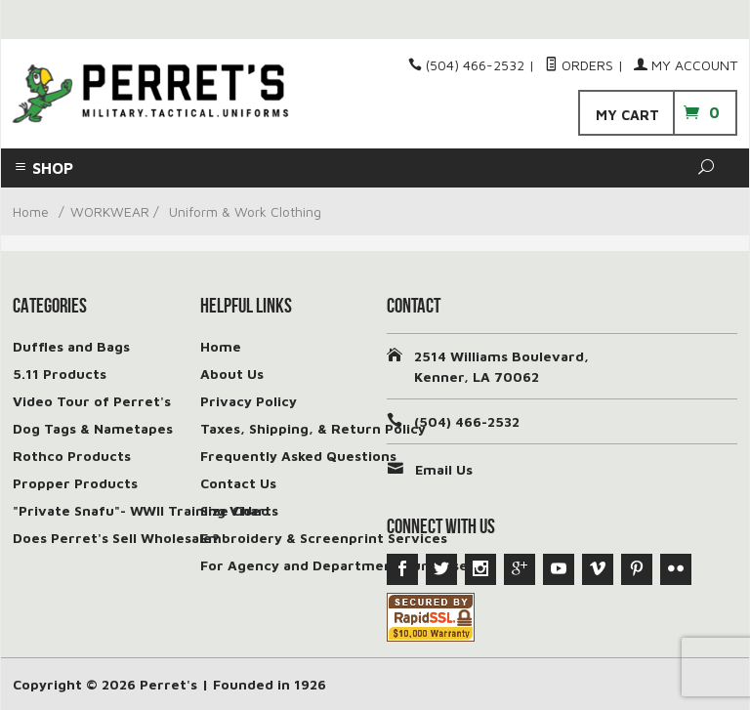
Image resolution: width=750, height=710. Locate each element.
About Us (232, 373)
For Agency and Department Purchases (337, 565)
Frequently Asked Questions (298, 455)
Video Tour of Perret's (92, 401)
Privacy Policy (248, 401)
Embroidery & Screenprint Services (323, 537)
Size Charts (239, 510)
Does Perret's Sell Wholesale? (116, 537)
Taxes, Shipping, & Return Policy (313, 428)
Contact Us (238, 483)
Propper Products (75, 483)
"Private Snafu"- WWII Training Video (141, 510)
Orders (579, 65)
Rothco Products (72, 455)
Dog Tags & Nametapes (93, 428)
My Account (685, 65)
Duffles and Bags (71, 346)
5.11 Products (59, 373)
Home (31, 211)
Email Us (444, 469)
